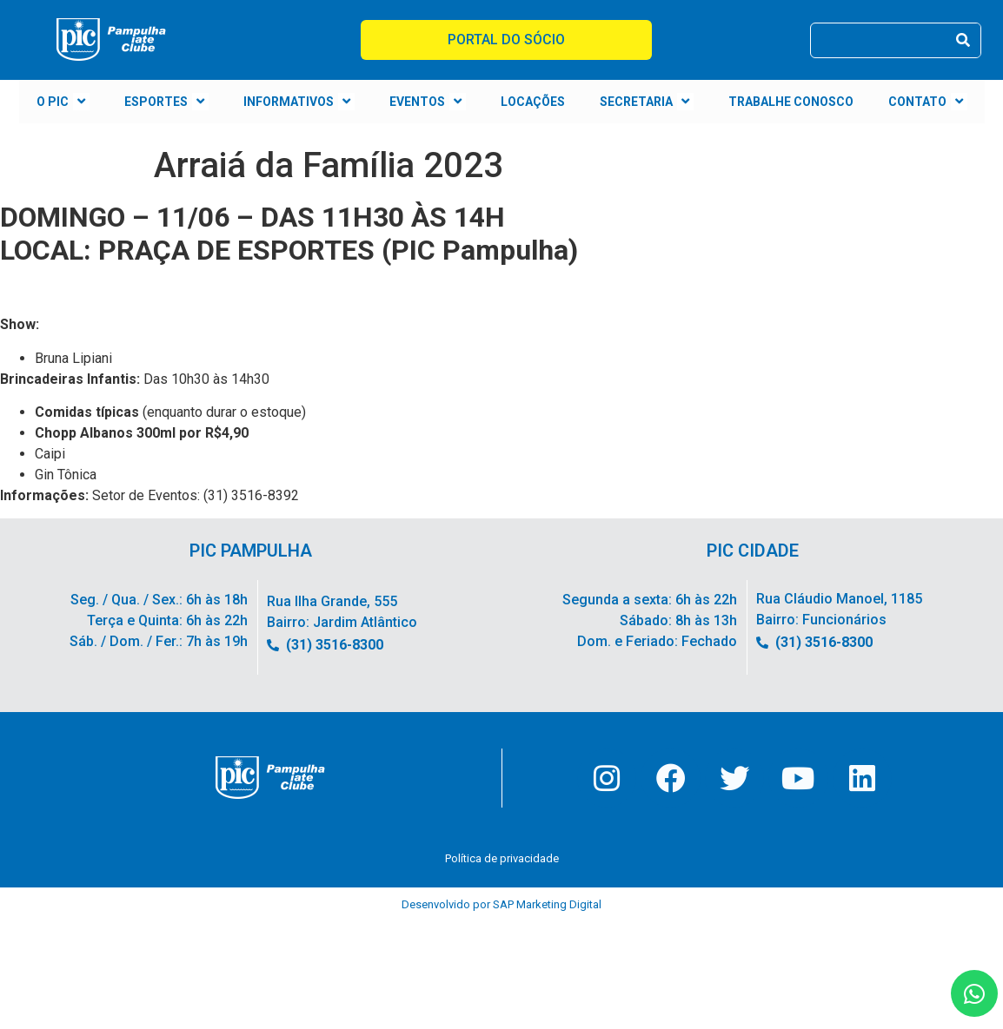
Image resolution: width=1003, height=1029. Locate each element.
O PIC (63, 101)
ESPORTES (166, 101)
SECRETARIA (647, 101)
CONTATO (927, 101)
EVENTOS (427, 101)
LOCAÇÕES (533, 102)
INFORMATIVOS (299, 101)
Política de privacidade (502, 861)
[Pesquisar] (962, 40)
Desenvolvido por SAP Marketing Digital (501, 907)
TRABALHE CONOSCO (791, 102)
